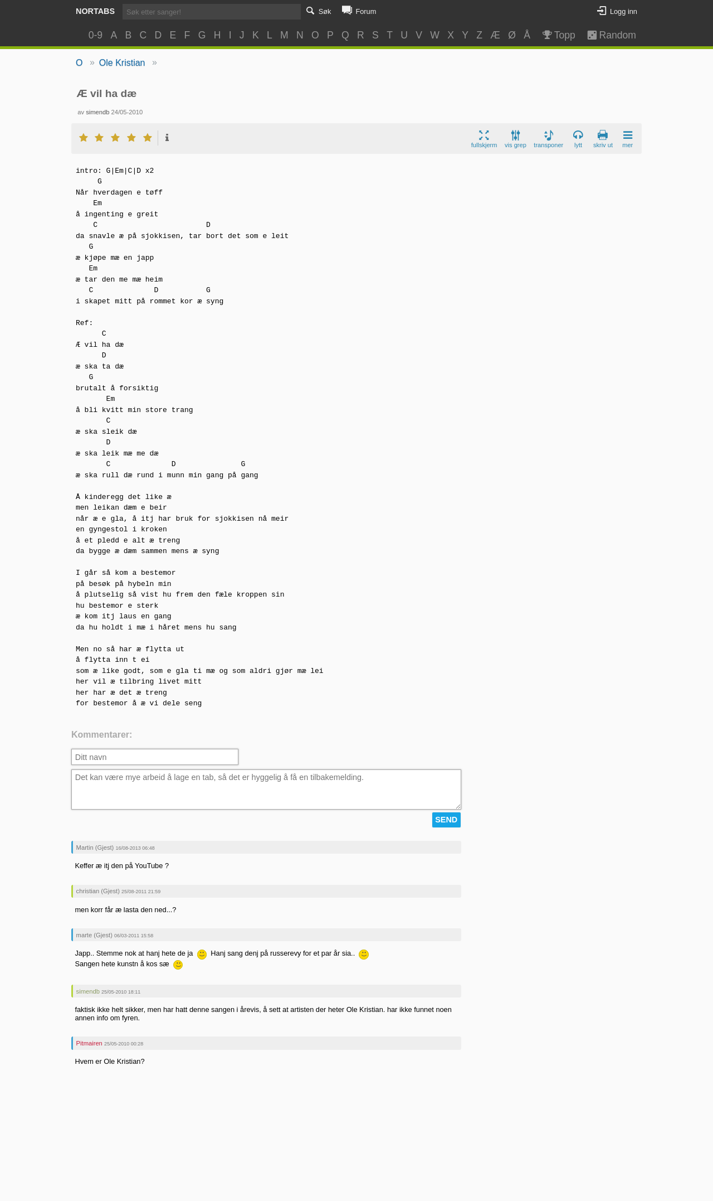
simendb (97, 112)
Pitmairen (89, 1043)
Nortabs (95, 11)
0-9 (95, 35)
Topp (557, 35)
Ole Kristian (122, 62)
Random (606, 35)
